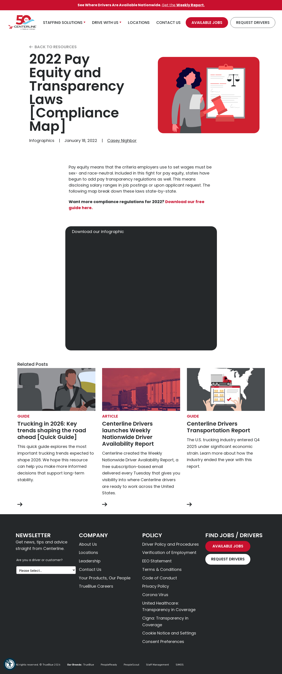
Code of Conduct (159, 578)
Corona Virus (155, 594)
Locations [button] (139, 22)
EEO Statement (157, 561)
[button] (10, 664)
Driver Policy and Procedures (170, 544)
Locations (88, 552)
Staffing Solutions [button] (62, 22)
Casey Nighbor (122, 140)
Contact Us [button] (168, 22)
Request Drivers (253, 22)
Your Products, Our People (104, 578)
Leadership (90, 561)
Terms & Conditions (162, 569)
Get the (183, 5)
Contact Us (90, 569)
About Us (88, 544)
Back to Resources (53, 47)
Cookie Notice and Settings (169, 633)
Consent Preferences (163, 641)
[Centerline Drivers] (22, 22)
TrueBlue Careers (96, 586)
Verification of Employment (169, 552)
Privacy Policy (155, 586)
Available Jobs (206, 22)
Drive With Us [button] (105, 22)
